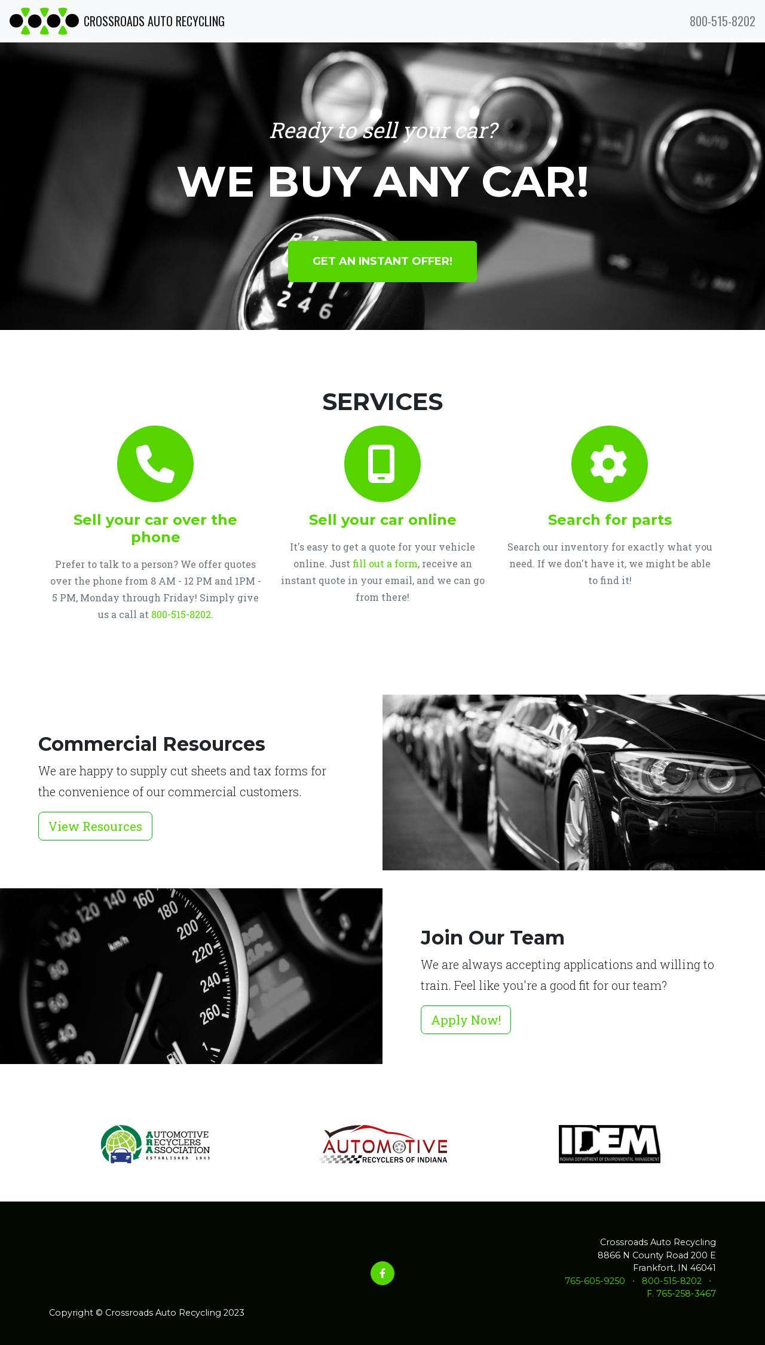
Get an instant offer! (382, 261)
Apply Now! (466, 1020)
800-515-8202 (722, 21)
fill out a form (385, 563)
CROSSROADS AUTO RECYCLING (117, 21)
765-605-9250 (595, 1281)
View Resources (95, 826)
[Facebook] (382, 1273)
